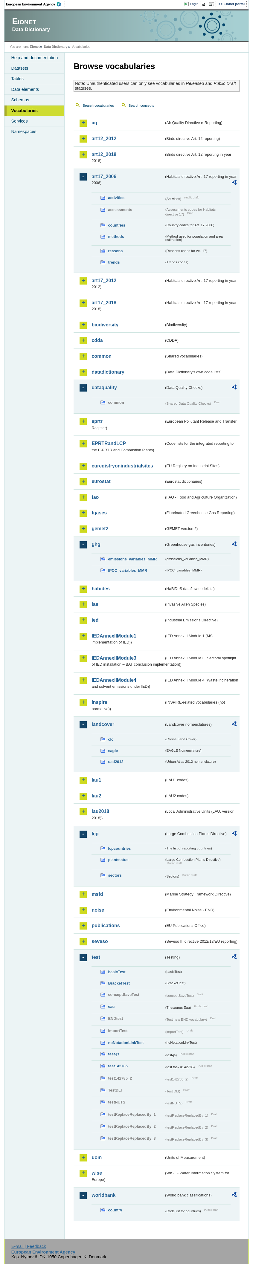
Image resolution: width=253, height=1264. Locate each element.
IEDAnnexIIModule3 (114, 658)
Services (19, 121)
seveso (100, 941)
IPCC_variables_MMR (127, 570)
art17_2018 (104, 302)
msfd (97, 894)
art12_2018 (104, 154)
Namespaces (23, 131)
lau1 (96, 779)
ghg (96, 544)
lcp (95, 833)
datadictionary (108, 372)
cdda (97, 340)
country (115, 1210)
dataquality (104, 387)
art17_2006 (104, 176)
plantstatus (118, 860)
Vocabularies (24, 110)
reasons (115, 251)
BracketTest (118, 983)
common (102, 356)
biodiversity (105, 324)
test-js (113, 1054)
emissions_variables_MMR (132, 559)
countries (116, 225)
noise (98, 910)
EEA (35, 4)
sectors (115, 875)
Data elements (25, 89)
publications (106, 925)
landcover (103, 724)
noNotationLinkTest (126, 1042)
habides (100, 588)
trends (114, 262)
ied (95, 620)
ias (95, 604)
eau (111, 1006)
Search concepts (141, 105)
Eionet (35, 46)
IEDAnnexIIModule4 (114, 680)
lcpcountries (119, 848)
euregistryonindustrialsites (122, 465)
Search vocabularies (98, 105)
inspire (99, 702)
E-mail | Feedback (28, 1246)
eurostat (101, 481)
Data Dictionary (56, 46)
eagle (113, 750)
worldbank (103, 1195)
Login (194, 4)
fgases (99, 512)
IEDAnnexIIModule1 (114, 635)
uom (97, 1157)
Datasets (19, 68)
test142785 (117, 1066)
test (96, 957)
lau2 (96, 795)
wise (97, 1173)
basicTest (116, 972)
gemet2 (100, 528)
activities (116, 197)
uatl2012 (115, 761)
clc (110, 739)
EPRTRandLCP (109, 443)
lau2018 (100, 811)
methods (116, 236)
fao (95, 497)
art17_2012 (104, 280)
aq (94, 122)
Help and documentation (34, 57)
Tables (17, 78)
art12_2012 (104, 138)
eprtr (97, 421)
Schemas (20, 99)
